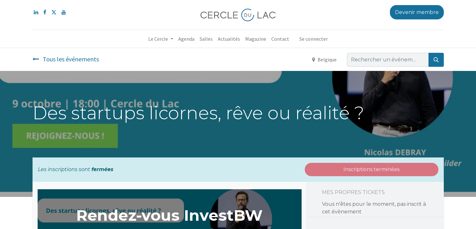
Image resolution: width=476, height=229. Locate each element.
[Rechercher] (436, 60)
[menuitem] (186, 38)
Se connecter (313, 39)
